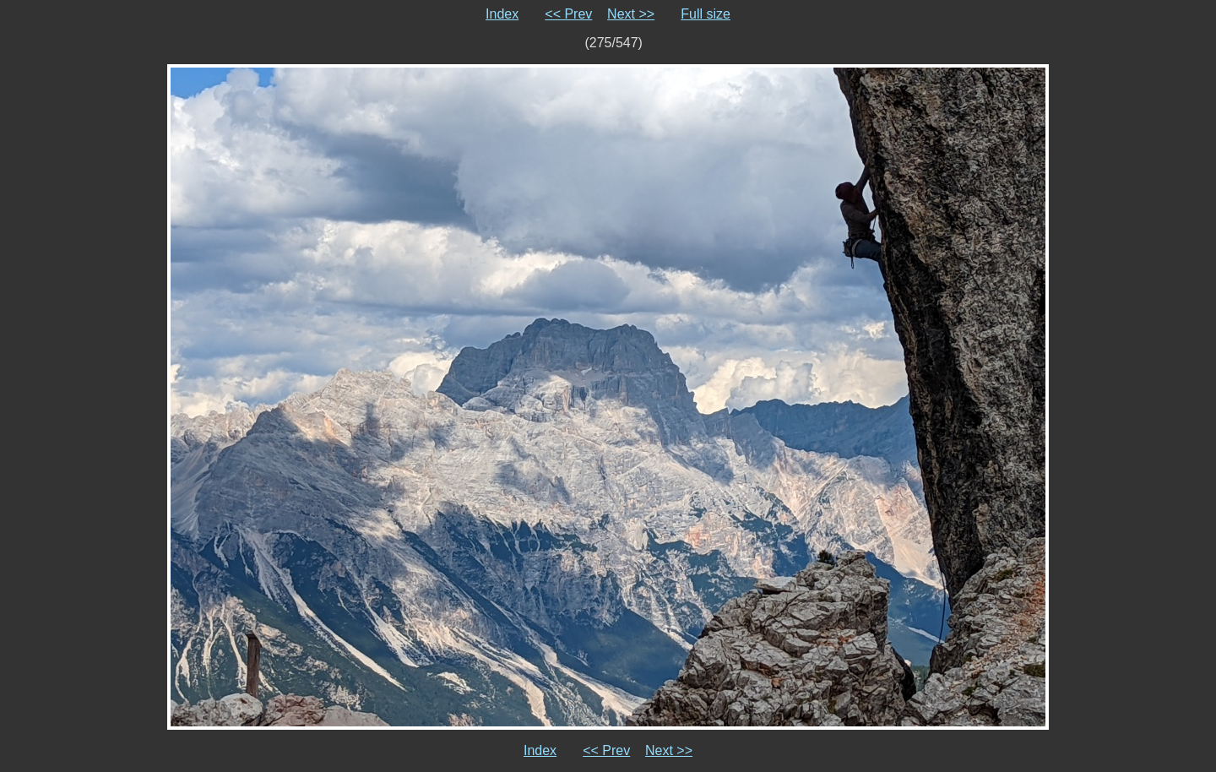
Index (502, 14)
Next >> (630, 14)
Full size (705, 14)
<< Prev (568, 14)
